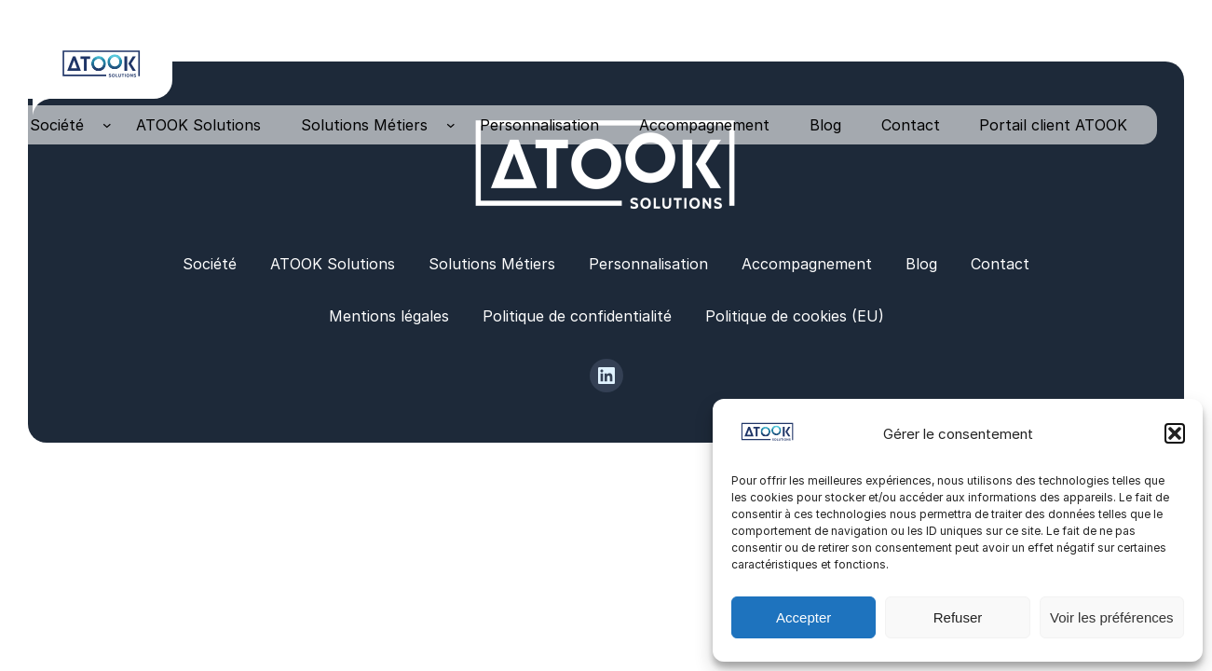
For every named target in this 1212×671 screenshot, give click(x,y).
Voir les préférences (1112, 617)
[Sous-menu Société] (107, 125)
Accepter (803, 617)
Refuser (958, 617)
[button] (1174, 433)
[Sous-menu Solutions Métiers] (451, 125)
